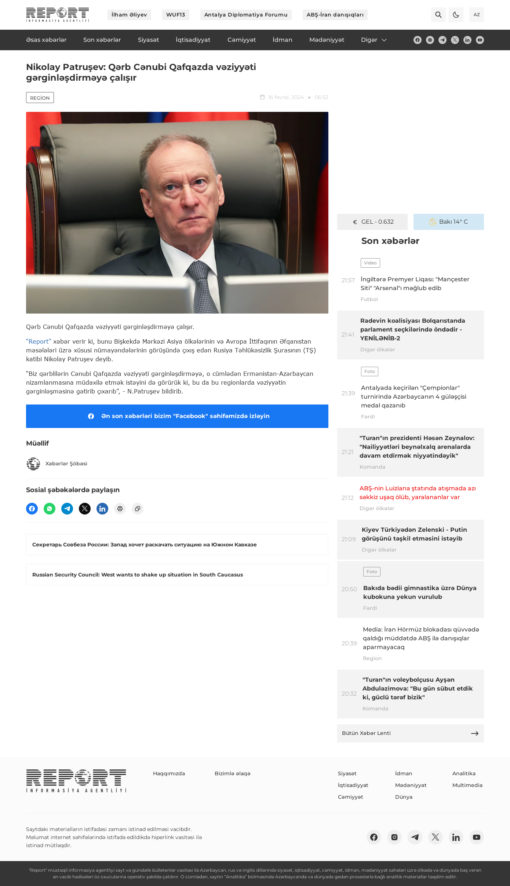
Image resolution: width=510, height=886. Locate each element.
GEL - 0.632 (372, 222)
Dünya (403, 797)
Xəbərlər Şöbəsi (56, 464)
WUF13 (175, 14)
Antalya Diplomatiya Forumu (246, 14)
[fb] (418, 40)
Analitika (464, 773)
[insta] (430, 40)
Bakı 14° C (448, 222)
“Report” (38, 341)
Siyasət (347, 773)
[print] (120, 509)
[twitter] (455, 40)
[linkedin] (467, 40)
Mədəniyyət (411, 785)
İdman (403, 773)
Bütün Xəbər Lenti (410, 733)
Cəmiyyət (350, 797)
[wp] (49, 509)
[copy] (137, 509)
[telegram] (442, 40)
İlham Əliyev (129, 14)
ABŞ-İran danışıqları (335, 14)
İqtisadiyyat (353, 785)
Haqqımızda (169, 773)
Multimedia (467, 785)
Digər (374, 40)
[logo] (57, 14)
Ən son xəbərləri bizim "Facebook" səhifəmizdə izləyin (177, 416)
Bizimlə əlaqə (233, 773)
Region (40, 98)
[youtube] (480, 40)
